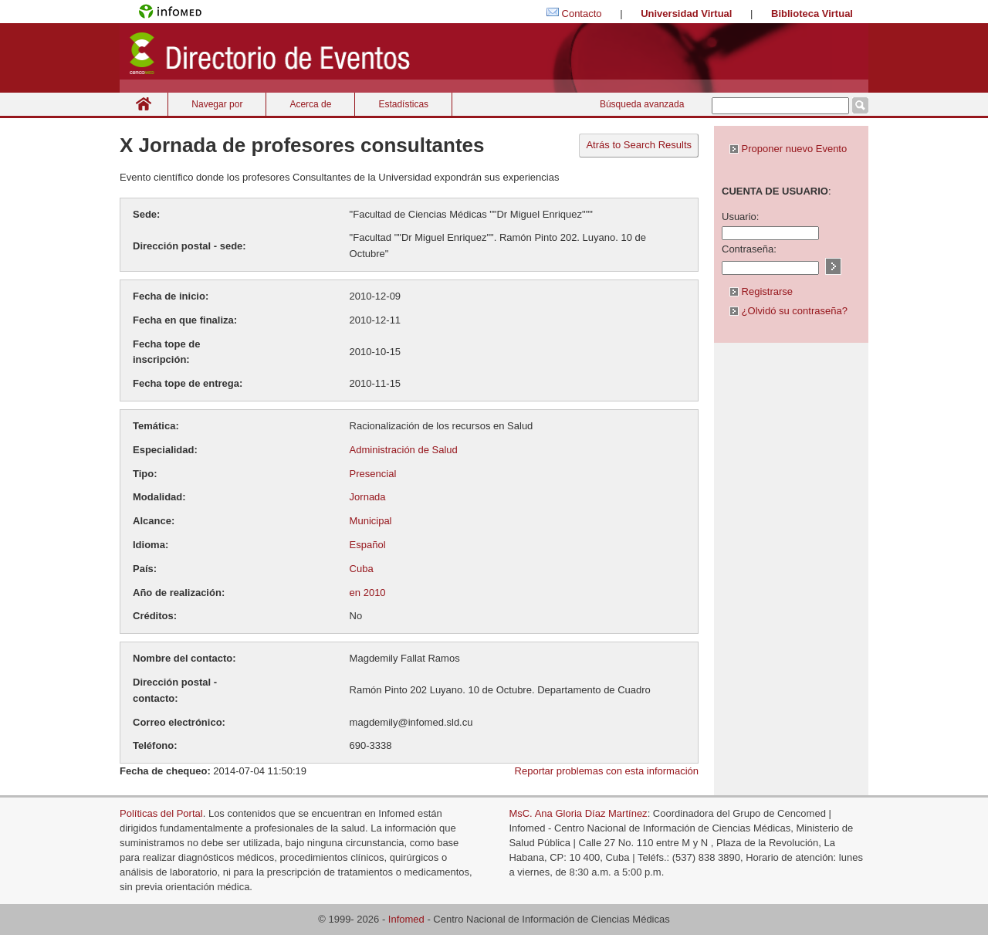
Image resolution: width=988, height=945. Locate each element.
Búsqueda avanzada (642, 104)
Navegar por (216, 104)
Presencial (373, 473)
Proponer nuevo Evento (788, 148)
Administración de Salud (404, 450)
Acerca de (310, 104)
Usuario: (740, 216)
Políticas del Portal (161, 813)
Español (368, 544)
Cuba (362, 568)
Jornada (368, 497)
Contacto (582, 13)
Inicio (143, 103)
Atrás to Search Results (639, 145)
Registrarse (761, 291)
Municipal (371, 521)
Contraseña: (749, 249)
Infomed (406, 919)
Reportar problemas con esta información (607, 771)
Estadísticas (403, 104)
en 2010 (368, 592)
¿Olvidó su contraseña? (788, 311)
